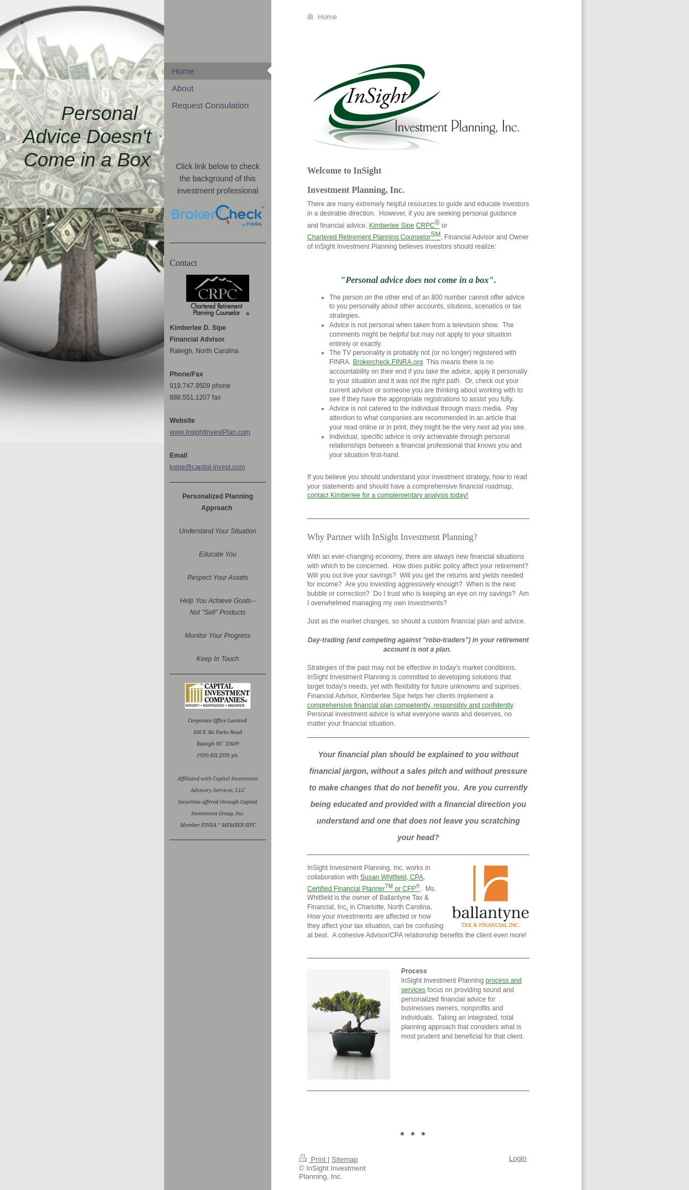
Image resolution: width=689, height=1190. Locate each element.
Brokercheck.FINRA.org (388, 362)
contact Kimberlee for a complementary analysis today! (387, 495)
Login (518, 1158)
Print (313, 1159)
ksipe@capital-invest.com (207, 467)
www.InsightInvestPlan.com (210, 432)
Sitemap (345, 1159)
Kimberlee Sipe (391, 225)
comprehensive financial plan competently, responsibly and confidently (410, 705)
